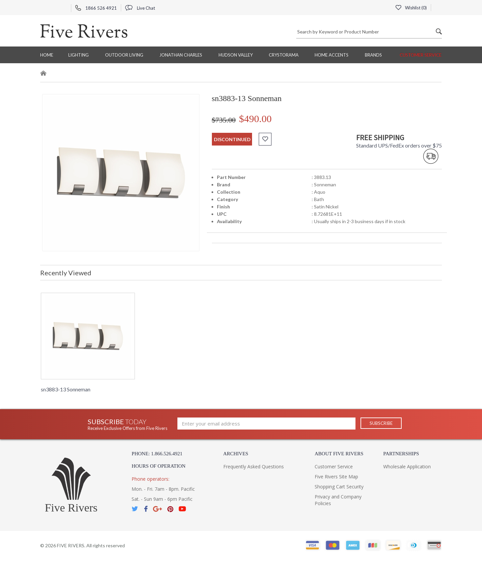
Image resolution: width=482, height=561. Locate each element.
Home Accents (331, 55)
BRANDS (373, 55)
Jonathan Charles (180, 55)
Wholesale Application (407, 466)
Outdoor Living (124, 55)
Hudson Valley (236, 55)
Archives (235, 453)
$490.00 (255, 118)
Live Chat (140, 8)
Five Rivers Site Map (336, 476)
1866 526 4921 (96, 8)
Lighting (78, 55)
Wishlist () (411, 7)
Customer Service (420, 55)
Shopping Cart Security (339, 486)
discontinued (232, 139)
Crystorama (284, 55)
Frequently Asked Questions (253, 466)
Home (46, 55)
